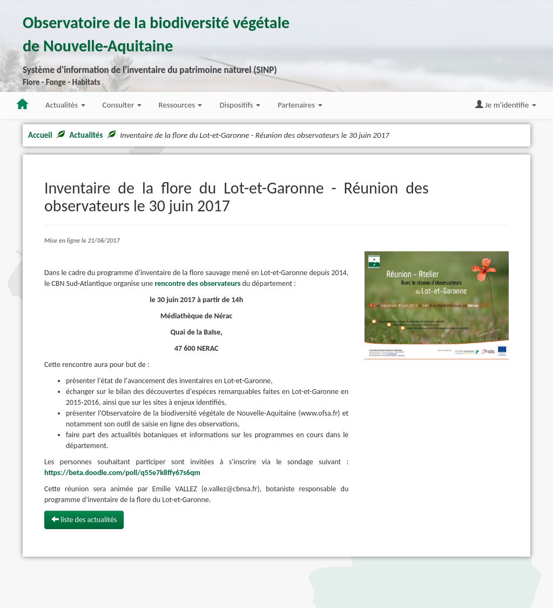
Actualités (86, 135)
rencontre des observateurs (197, 283)
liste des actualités (84, 519)
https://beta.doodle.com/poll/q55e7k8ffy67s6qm (122, 472)
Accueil (40, 135)
